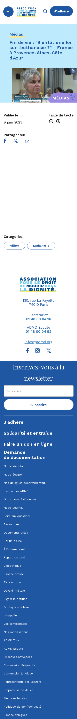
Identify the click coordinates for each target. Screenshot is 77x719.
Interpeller (11, 615)
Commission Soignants (19, 665)
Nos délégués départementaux (25, 482)
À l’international (14, 549)
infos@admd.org (39, 342)
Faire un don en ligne (28, 444)
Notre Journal (13, 507)
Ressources (11, 524)
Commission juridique (18, 673)
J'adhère (61, 11)
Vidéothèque (12, 565)
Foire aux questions (17, 516)
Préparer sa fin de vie (18, 690)
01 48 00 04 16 (38, 319)
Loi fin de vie (13, 540)
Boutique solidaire (16, 607)
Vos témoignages (15, 623)
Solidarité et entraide (28, 433)
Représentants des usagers (22, 681)
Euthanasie (41, 245)
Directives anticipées (18, 656)
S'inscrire (38, 405)
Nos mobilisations (16, 632)
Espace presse (14, 574)
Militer (14, 245)
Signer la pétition (15, 598)
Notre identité (13, 466)
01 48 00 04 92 (38, 331)
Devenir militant (14, 590)
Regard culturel (14, 557)
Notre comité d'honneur (20, 499)
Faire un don (12, 582)
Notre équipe (13, 474)
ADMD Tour (11, 640)
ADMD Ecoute (13, 648)
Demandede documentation (25, 455)
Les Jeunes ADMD (16, 491)
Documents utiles (16, 532)
